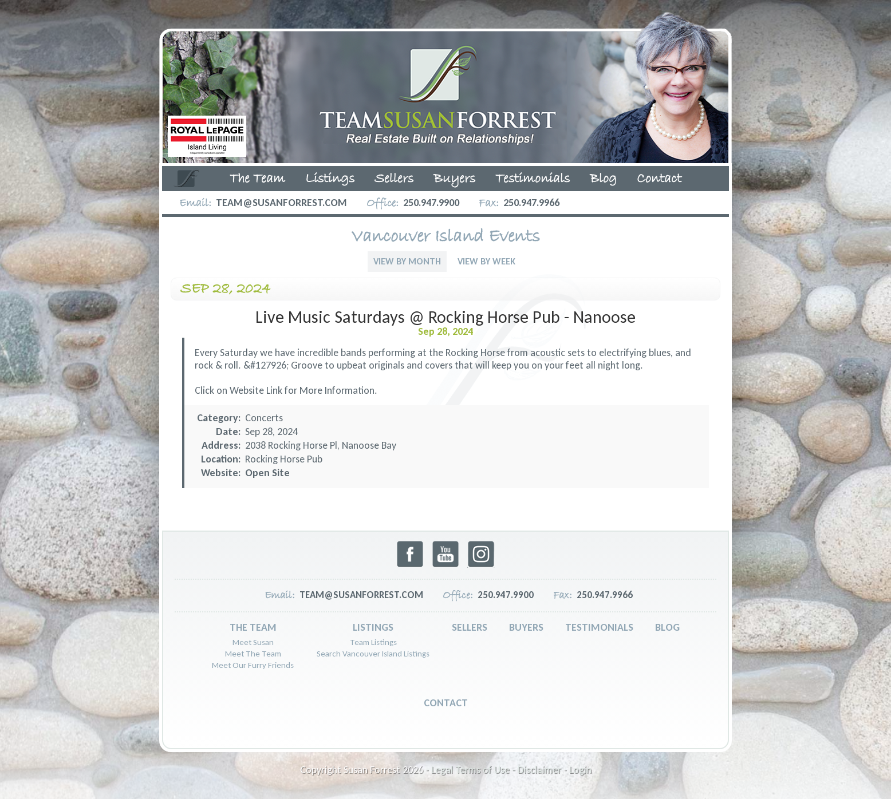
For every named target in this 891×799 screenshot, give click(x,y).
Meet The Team (253, 653)
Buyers (454, 179)
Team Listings (373, 642)
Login (580, 770)
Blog (603, 179)
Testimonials (532, 179)
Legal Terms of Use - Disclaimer (496, 770)
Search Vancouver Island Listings (373, 653)
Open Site (267, 472)
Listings (329, 179)
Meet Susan (253, 642)
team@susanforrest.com (281, 202)
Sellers (393, 179)
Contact (659, 179)
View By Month (407, 261)
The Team (257, 179)
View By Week (486, 261)
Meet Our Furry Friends (253, 665)
